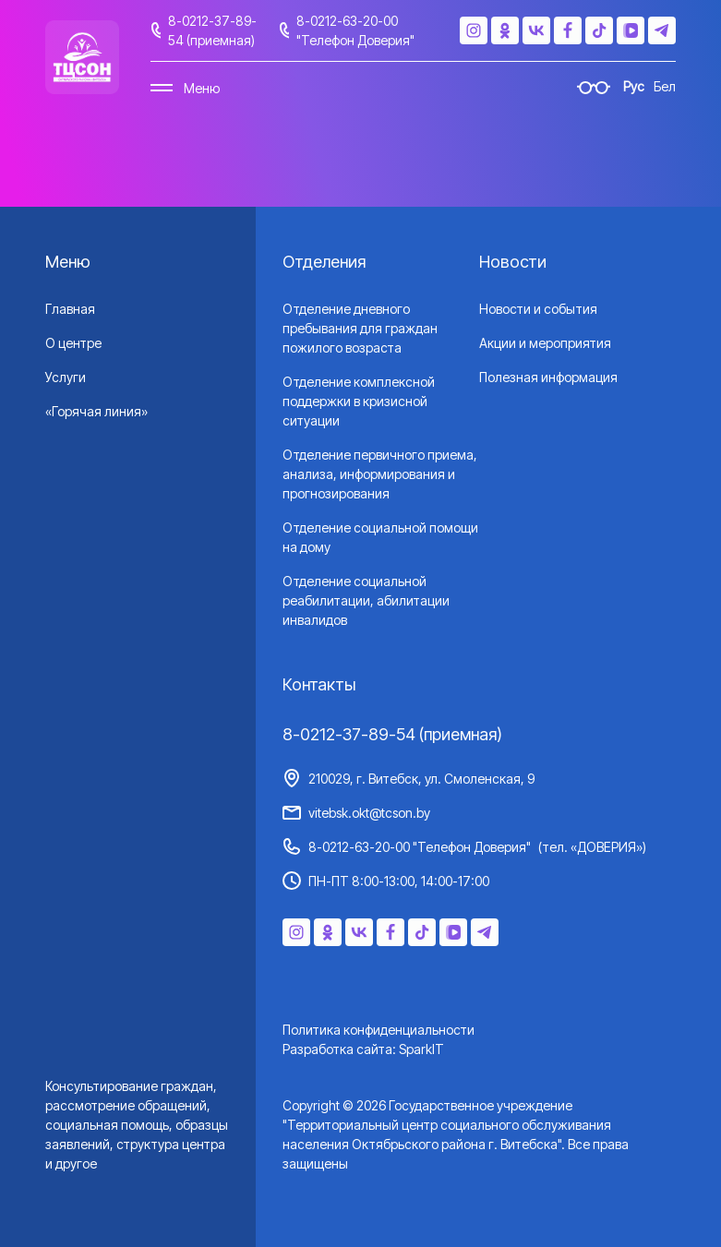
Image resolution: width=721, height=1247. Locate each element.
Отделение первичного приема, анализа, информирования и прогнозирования (379, 474)
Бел (665, 86)
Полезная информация (548, 377)
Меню (202, 88)
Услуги (65, 377)
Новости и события (538, 309)
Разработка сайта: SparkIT (363, 1049)
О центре (73, 343)
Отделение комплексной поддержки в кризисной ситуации (358, 401)
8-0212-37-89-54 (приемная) (212, 30)
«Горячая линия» (96, 411)
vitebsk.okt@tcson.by (369, 813)
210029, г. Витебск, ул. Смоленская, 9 (421, 778)
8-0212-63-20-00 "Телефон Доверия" (355, 30)
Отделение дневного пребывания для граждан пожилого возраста (360, 328)
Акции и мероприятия (545, 343)
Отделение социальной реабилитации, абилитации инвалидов (366, 600)
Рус (633, 86)
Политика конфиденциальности (378, 1029)
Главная (70, 309)
